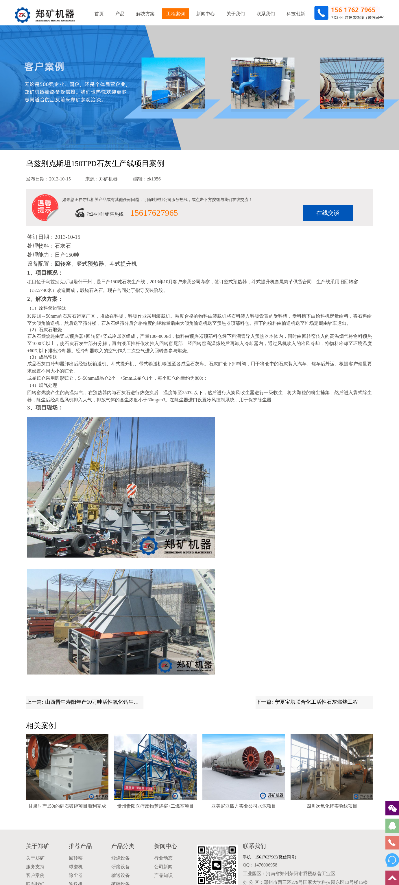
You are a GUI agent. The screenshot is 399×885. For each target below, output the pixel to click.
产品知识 (163, 875)
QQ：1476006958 (260, 864)
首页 (99, 13)
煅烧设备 (120, 858)
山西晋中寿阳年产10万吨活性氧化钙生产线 (94, 702)
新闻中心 (205, 13)
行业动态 (163, 858)
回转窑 (76, 858)
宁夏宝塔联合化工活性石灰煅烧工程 (316, 702)
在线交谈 (327, 213)
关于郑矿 (37, 846)
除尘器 (76, 875)
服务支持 (35, 866)
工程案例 (175, 13)
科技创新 (296, 13)
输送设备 (120, 875)
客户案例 (35, 875)
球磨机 (76, 866)
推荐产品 (80, 846)
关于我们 (235, 13)
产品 (120, 13)
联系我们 (265, 13)
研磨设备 (120, 866)
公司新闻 (163, 866)
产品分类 (122, 846)
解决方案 (145, 13)
